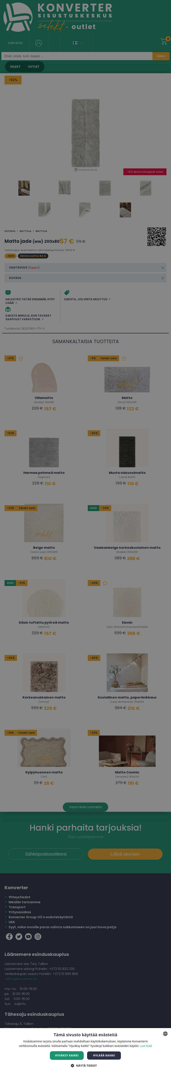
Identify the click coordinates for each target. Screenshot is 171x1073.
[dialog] (85, 536)
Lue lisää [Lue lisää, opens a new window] (146, 1046)
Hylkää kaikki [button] (104, 1055)
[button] (85, 1065)
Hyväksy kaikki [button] (67, 1055)
